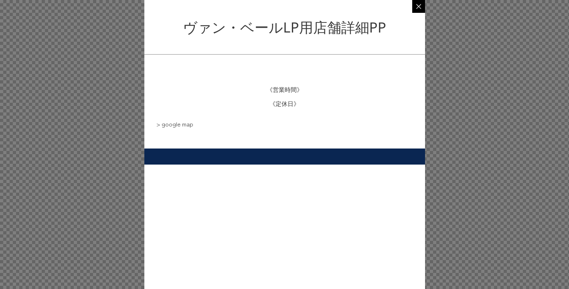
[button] (174, 124)
